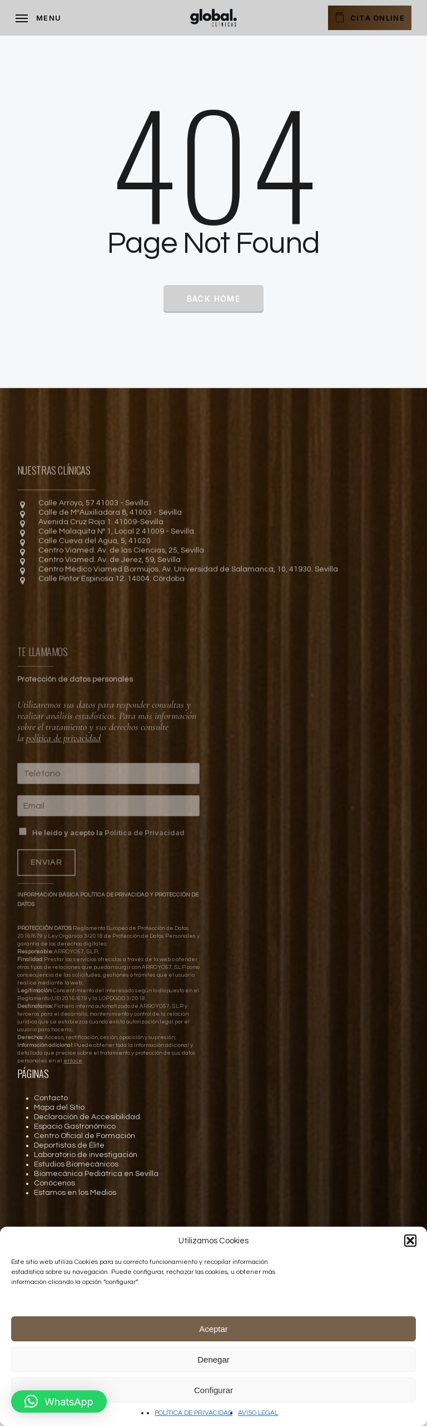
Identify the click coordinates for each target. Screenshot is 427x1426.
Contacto (51, 1098)
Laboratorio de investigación (85, 1155)
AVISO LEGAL (258, 1413)
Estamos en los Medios (75, 1193)
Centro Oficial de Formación (84, 1136)
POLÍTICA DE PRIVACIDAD (193, 1413)
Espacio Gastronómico (75, 1126)
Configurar (213, 1390)
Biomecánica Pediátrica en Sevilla (96, 1174)
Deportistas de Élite (69, 1145)
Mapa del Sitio (59, 1107)
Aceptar (213, 1329)
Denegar (213, 1359)
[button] (410, 1240)
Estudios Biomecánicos (76, 1164)
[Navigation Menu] (38, 17)
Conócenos (54, 1183)
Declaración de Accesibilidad (87, 1117)
